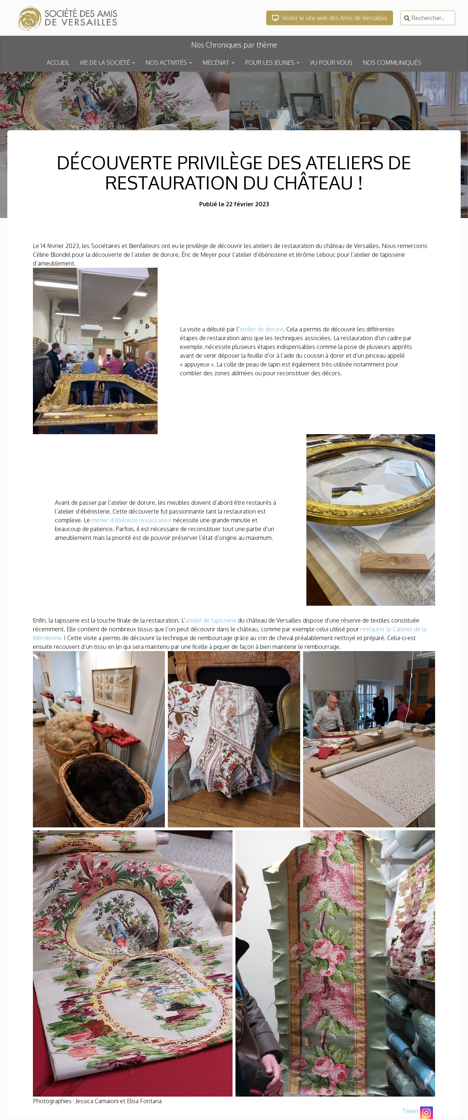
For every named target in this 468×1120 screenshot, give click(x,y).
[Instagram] (426, 1112)
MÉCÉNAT (216, 62)
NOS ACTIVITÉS (166, 62)
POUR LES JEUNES (269, 62)
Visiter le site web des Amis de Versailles (329, 18)
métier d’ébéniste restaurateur (131, 520)
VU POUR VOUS (331, 62)
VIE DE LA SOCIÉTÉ (105, 62)
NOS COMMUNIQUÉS (392, 62)
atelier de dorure (261, 329)
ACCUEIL (58, 62)
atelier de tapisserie (211, 620)
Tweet (410, 1111)
